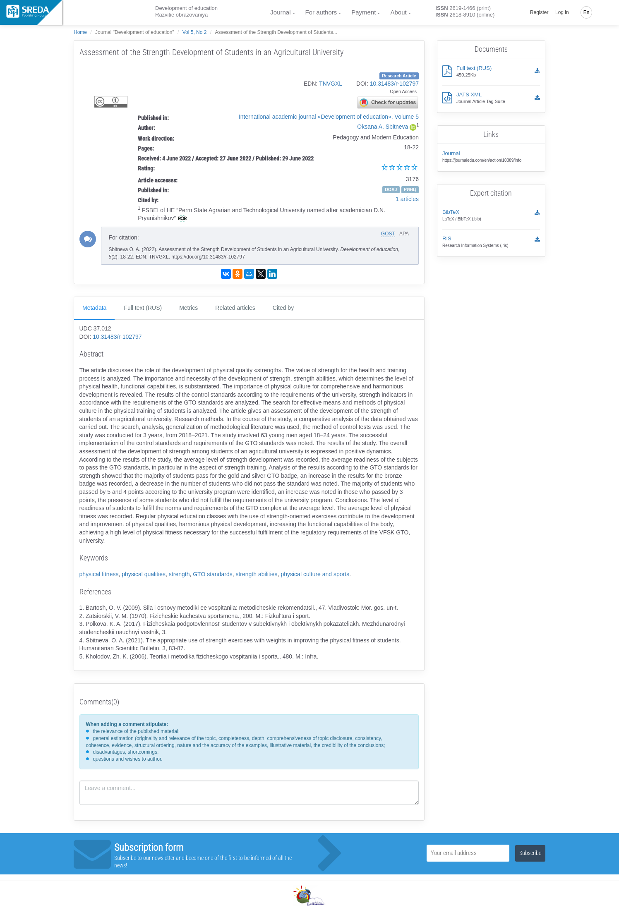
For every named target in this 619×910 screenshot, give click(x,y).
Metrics (188, 307)
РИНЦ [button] (410, 189)
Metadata (94, 307)
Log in (562, 12)
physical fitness (99, 574)
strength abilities (256, 574)
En (586, 12)
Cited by (283, 307)
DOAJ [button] (391, 189)
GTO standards (212, 574)
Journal (280, 12)
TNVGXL (330, 83)
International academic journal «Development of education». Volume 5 (329, 116)
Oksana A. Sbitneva (382, 126)
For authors (321, 12)
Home (80, 32)
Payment (363, 12)
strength (179, 574)
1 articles (407, 199)
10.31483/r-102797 (394, 83)
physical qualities (144, 574)
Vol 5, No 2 (194, 32)
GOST (388, 234)
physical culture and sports (315, 574)
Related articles (235, 307)
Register (539, 12)
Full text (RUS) (143, 307)
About (398, 12)
